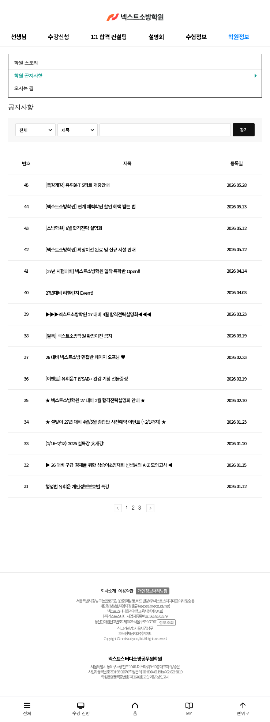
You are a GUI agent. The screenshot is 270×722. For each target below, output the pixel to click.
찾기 (244, 129)
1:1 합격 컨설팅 (109, 36)
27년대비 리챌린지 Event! (69, 293)
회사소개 (108, 590)
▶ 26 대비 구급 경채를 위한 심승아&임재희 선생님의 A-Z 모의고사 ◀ (108, 465)
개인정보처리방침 (152, 590)
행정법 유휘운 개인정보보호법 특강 (77, 487)
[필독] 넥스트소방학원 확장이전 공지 (78, 336)
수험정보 (196, 36)
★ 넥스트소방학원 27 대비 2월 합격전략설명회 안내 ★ (95, 400)
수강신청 (58, 36)
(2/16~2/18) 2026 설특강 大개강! (74, 444)
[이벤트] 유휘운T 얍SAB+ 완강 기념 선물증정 (86, 379)
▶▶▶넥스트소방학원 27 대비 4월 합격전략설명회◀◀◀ (98, 314)
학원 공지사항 (28, 75)
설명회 (156, 36)
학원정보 (238, 36)
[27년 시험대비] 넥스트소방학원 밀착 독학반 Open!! (92, 271)
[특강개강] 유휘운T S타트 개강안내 (77, 185)
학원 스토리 (26, 62)
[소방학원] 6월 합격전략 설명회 (73, 228)
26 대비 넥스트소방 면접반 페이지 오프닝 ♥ (85, 357)
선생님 (19, 36)
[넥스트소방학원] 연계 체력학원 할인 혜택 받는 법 (90, 207)
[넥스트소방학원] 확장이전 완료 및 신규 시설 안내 (90, 250)
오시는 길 (23, 88)
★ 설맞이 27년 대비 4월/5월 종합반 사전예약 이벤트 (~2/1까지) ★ (105, 422)
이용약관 (125, 590)
